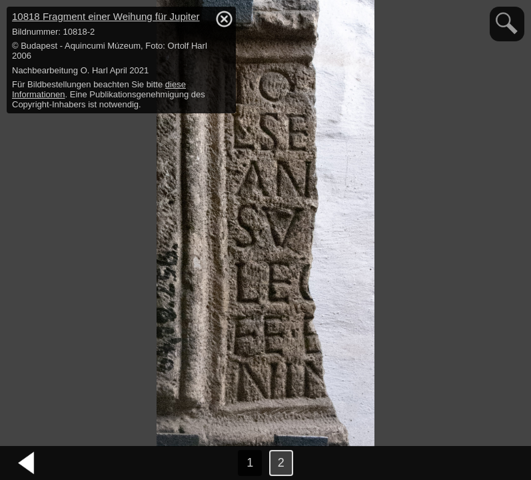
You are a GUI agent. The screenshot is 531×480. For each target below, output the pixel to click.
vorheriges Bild (26, 463)
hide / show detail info (224, 19)
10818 (106, 16)
